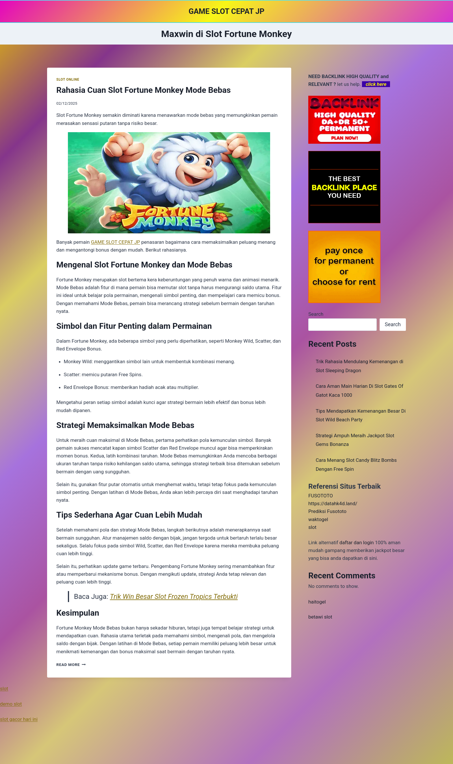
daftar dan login (356, 542)
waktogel (318, 519)
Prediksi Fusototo (327, 511)
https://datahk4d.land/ (332, 503)
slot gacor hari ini (19, 719)
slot (312, 527)
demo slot (11, 704)
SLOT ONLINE (67, 79)
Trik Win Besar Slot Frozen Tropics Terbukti (173, 597)
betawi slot (320, 617)
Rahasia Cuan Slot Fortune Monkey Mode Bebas (143, 90)
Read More (71, 664)
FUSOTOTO (320, 496)
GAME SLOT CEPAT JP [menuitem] (115, 242)
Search (315, 314)
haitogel (317, 602)
